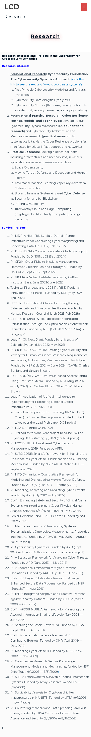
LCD (11, 7)
